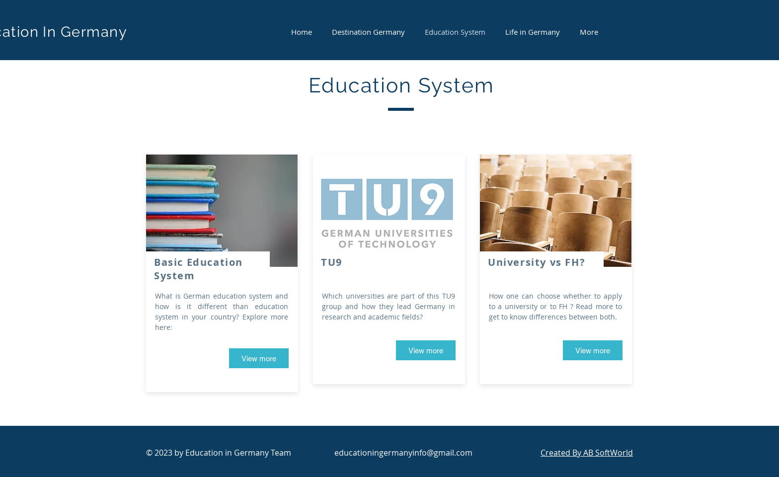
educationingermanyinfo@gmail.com (403, 452)
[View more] (259, 358)
